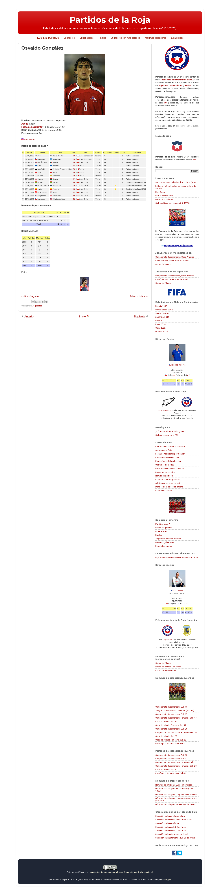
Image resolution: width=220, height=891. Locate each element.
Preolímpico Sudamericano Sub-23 (171, 743)
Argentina (167, 640)
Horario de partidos (164, 475)
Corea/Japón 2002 (164, 309)
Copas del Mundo (163, 264)
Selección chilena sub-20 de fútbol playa (173, 819)
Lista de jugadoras (163, 527)
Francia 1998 (161, 306)
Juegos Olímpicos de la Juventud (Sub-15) (174, 710)
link (165, 102)
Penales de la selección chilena (169, 486)
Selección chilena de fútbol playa (170, 816)
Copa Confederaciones (165, 670)
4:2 (188, 375)
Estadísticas (177, 37)
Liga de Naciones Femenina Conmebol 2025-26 (176, 557)
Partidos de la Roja (110, 20)
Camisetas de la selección (167, 457)
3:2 (74, 199)
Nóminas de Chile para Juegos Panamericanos (176, 794)
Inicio (84, 316)
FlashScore (160, 192)
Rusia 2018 (160, 324)
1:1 (74, 179)
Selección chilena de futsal (167, 823)
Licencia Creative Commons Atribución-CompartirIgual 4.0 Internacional (121, 872)
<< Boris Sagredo (30, 296)
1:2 (74, 166)
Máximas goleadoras (164, 542)
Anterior (28, 316)
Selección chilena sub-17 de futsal (170, 830)
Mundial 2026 (161, 331)
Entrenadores (87, 37)
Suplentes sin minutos (165, 472)
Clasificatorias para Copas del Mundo (172, 260)
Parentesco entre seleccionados (169, 468)
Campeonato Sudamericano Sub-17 (171, 714)
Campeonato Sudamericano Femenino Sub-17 (176, 718)
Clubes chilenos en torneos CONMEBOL (173, 203)
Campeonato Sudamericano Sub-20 (171, 729)
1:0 (74, 156)
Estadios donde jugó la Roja (167, 479)
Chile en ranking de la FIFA (166, 435)
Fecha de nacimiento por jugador (170, 454)
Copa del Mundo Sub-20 (166, 736)
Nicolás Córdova (178, 365)
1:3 (74, 189)
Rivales (102, 37)
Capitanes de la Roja (164, 465)
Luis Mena (178, 591)
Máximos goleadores (155, 37)
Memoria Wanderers (164, 199)
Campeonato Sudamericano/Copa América (174, 257)
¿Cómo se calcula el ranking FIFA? (170, 431)
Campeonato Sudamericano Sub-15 (171, 707)
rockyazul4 (29, 139)
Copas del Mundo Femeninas (168, 666)
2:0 (74, 159)
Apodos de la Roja (163, 450)
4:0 (74, 196)
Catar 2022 (160, 328)
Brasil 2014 (160, 320)
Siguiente (141, 316)
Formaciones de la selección (168, 461)
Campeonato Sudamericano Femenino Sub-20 (176, 732)
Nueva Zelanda (164, 410)
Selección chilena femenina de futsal (171, 834)
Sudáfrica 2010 (162, 317)
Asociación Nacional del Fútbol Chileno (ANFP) (176, 182)
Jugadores (69, 37)
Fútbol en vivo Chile (164, 195)
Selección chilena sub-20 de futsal (170, 827)
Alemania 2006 (162, 313)
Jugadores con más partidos (125, 37)
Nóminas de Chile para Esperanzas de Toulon (175, 804)
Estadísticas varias (163, 490)
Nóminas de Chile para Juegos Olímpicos (173, 785)
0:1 (187, 604)
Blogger (167, 879)
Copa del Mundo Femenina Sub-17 (170, 725)
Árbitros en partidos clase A (167, 483)
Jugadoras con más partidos (168, 538)
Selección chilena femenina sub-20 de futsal (175, 838)
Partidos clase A (162, 524)
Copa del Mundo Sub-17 (166, 721)
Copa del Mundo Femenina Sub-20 (170, 740)
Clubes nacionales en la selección (170, 446)
